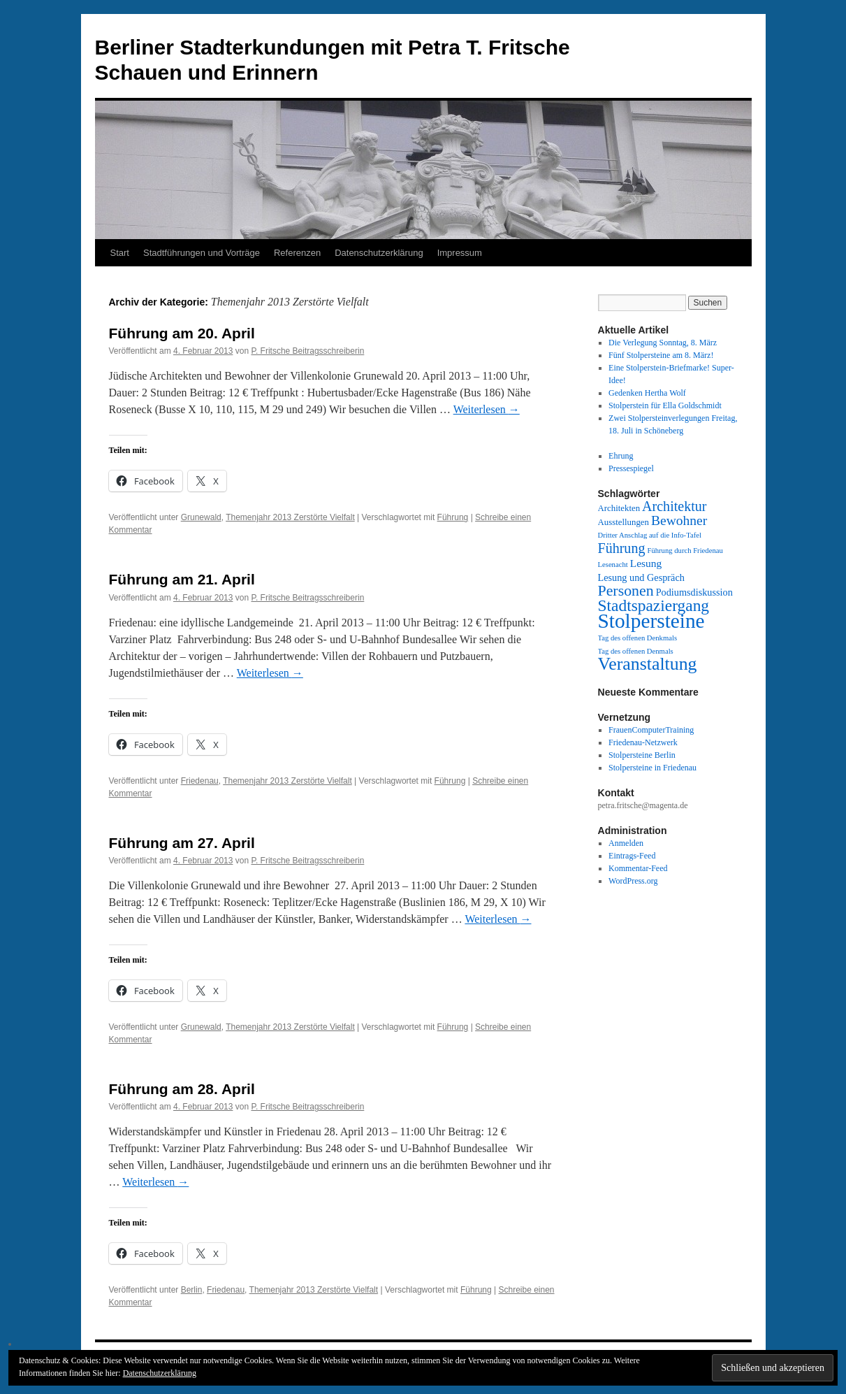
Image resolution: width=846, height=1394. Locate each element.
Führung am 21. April (182, 579)
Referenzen (297, 252)
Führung (453, 517)
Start (119, 252)
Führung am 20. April (182, 333)
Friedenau (200, 781)
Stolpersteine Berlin (642, 755)
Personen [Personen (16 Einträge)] (626, 590)
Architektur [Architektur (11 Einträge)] (674, 506)
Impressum (459, 252)
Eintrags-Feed (631, 856)
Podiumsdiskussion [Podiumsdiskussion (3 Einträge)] (694, 592)
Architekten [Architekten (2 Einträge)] (619, 508)
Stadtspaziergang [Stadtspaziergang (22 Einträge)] (654, 605)
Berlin (192, 1290)
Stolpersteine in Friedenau (652, 768)
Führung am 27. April (182, 843)
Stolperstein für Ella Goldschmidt (665, 405)
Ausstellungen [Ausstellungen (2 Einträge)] (623, 522)
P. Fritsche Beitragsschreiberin (307, 351)
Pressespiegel (631, 468)
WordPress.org (632, 881)
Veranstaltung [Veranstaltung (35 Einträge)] (647, 664)
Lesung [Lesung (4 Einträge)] (646, 563)
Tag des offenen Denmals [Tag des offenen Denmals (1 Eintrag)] (635, 651)
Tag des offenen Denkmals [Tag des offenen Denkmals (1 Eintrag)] (638, 638)
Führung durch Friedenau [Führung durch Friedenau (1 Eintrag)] (684, 550)
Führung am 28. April (182, 1089)
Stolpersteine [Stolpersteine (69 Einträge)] (651, 621)
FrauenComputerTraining (651, 730)
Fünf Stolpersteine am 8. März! (660, 355)
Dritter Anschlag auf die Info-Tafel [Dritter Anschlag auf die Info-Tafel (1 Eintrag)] (649, 535)
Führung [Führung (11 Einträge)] (622, 548)
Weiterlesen (486, 409)
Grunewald (201, 517)
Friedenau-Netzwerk (643, 742)
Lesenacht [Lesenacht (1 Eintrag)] (613, 564)
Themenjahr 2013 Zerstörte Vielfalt (290, 517)
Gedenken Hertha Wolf (647, 393)
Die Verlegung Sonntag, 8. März (662, 342)
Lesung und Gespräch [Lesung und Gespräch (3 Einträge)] (641, 577)
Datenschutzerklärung (379, 252)
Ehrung (620, 456)
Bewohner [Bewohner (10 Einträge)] (679, 520)
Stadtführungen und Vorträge (201, 252)
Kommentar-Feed (637, 868)
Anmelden (625, 843)
